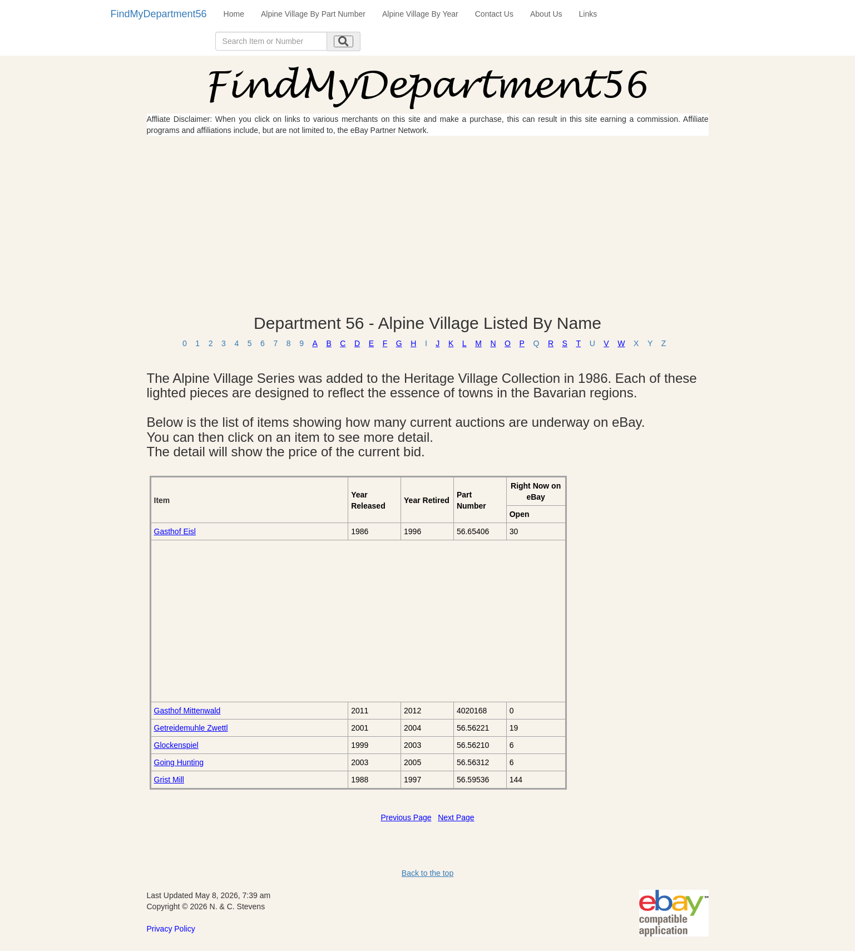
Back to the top (427, 873)
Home (234, 13)
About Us (546, 13)
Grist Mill (169, 779)
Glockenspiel (176, 745)
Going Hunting (179, 762)
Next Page (456, 817)
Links (588, 13)
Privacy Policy (171, 928)
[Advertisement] (428, 225)
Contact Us (494, 13)
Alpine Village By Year (420, 13)
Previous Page (405, 817)
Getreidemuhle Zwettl (191, 727)
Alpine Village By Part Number (313, 13)
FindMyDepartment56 (159, 13)
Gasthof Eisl (175, 531)
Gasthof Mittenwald (187, 710)
